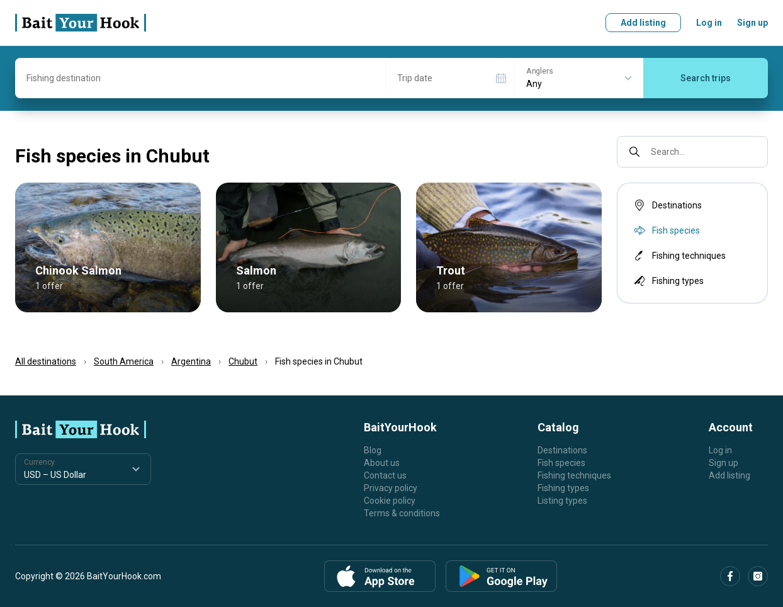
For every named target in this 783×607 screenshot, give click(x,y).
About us (382, 463)
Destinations (667, 205)
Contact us (385, 475)
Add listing (643, 23)
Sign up (752, 23)
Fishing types (668, 280)
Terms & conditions (402, 513)
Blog (372, 450)
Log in (709, 23)
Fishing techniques (679, 255)
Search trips (705, 78)
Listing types (562, 501)
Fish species (561, 463)
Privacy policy (390, 488)
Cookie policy (389, 501)
